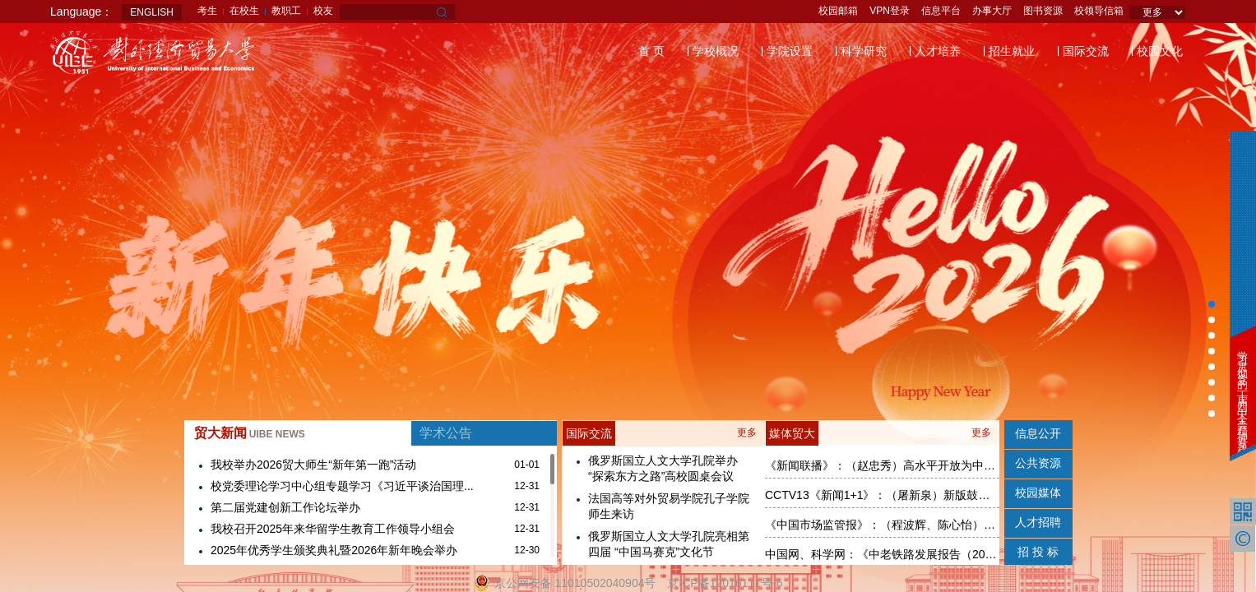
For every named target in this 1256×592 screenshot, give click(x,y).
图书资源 (1043, 10)
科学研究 (864, 51)
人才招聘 (1038, 522)
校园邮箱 (838, 10)
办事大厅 (992, 10)
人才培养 (938, 51)
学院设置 (790, 51)
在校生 (244, 10)
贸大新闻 (249, 433)
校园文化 (1160, 51)
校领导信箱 (1099, 10)
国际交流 (1086, 51)
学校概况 (716, 51)
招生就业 (1012, 51)
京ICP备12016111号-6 (724, 583)
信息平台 (941, 10)
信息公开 (1038, 433)
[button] (1211, 304)
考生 (207, 10)
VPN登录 (889, 10)
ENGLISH (152, 12)
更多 (747, 432)
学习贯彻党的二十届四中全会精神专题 (1242, 391)
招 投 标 (1038, 551)
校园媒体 (1038, 492)
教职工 (286, 10)
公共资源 (1038, 462)
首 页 (651, 51)
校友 (323, 10)
